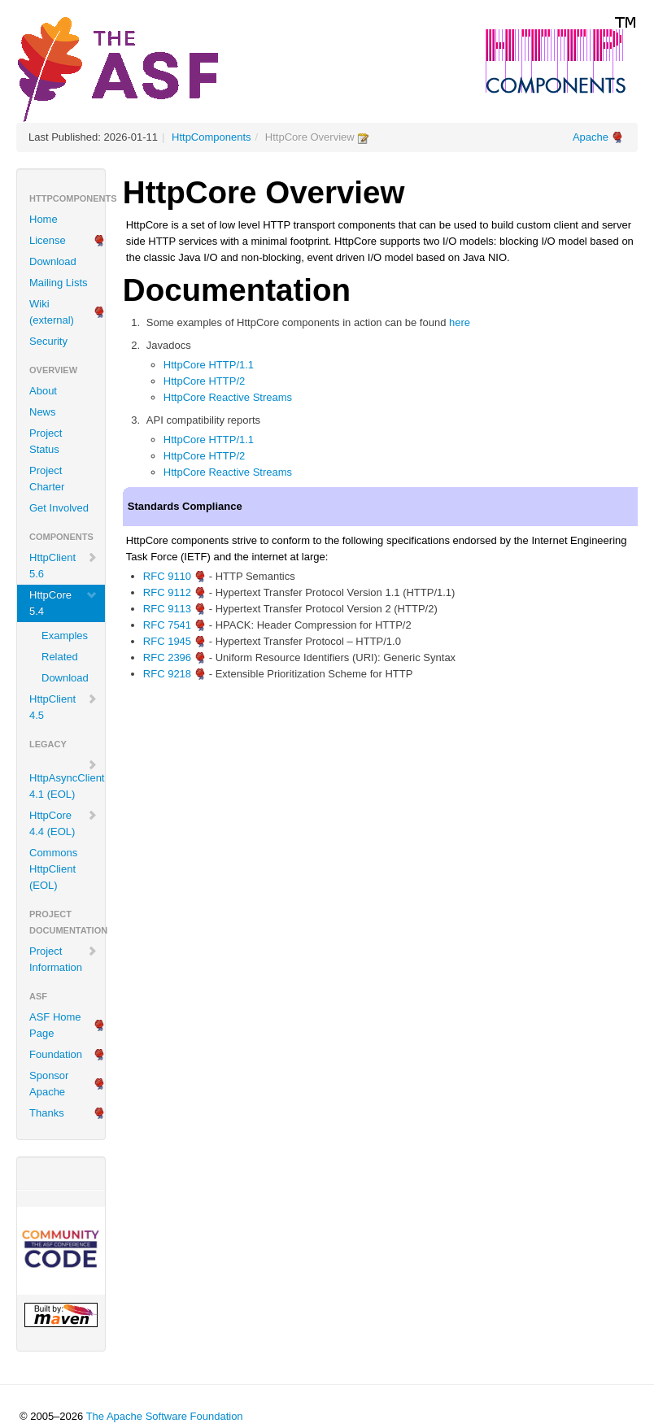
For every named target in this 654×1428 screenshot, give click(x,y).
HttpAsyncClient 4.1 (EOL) (66, 779)
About (43, 391)
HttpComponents (211, 137)
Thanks (46, 1113)
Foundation (55, 1054)
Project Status (45, 441)
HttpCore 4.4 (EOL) (63, 823)
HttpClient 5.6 (63, 565)
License (47, 240)
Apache (590, 137)
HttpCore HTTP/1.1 (209, 365)
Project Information (63, 959)
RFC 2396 (167, 657)
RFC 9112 (167, 592)
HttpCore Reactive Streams (228, 397)
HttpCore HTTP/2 (204, 381)
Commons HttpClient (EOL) (53, 869)
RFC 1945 (167, 641)
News (42, 412)
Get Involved (59, 508)
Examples (64, 635)
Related (59, 657)
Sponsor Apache (48, 1083)
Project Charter (46, 478)
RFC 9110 (167, 576)
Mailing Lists (58, 282)
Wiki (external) (51, 312)
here (459, 322)
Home (43, 219)
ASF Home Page (55, 1025)
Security (48, 341)
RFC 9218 (167, 674)
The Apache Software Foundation (164, 1416)
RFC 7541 (167, 625)
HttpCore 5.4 (63, 603)
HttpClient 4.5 (63, 707)
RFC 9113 (167, 609)
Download (52, 261)
